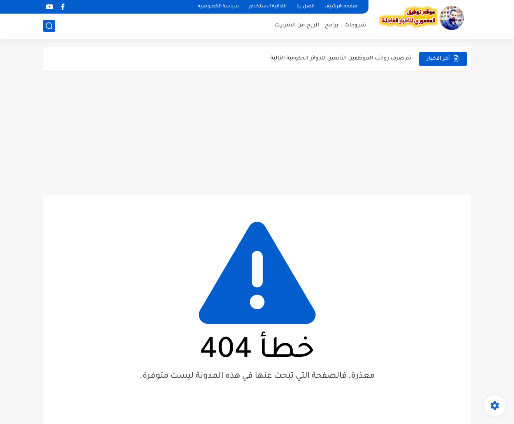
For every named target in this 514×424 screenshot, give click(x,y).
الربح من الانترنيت (297, 25)
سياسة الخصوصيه (218, 6)
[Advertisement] (257, 133)
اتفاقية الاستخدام (267, 6)
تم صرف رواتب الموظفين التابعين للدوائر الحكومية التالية (340, 58)
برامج (332, 25)
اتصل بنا (305, 6)
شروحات (355, 25)
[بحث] (49, 26)
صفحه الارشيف (341, 6)
